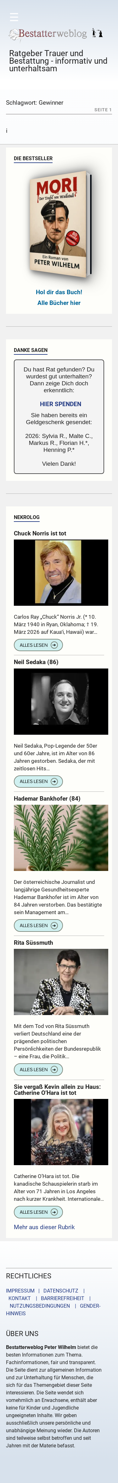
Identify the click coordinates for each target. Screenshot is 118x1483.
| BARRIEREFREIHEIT (58, 1298)
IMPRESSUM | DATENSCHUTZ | (46, 1291)
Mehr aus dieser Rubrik (44, 1227)
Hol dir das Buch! (59, 292)
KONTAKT (18, 1298)
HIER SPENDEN (60, 404)
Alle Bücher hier (59, 303)
